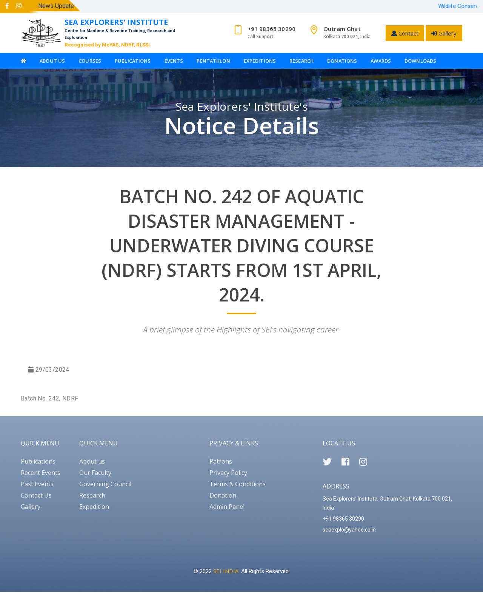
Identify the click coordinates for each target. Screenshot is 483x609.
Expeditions (260, 60)
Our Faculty (95, 472)
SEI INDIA (225, 571)
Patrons (220, 461)
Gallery (444, 33)
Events (174, 60)
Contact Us (36, 495)
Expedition (94, 506)
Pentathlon (213, 60)
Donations (342, 60)
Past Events (37, 484)
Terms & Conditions (237, 484)
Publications (133, 60)
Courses (89, 60)
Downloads (420, 60)
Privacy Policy (228, 472)
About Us (52, 60)
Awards (381, 60)
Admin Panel (227, 506)
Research (301, 60)
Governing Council (105, 484)
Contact (404, 33)
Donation (222, 495)
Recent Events (40, 472)
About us (92, 461)
